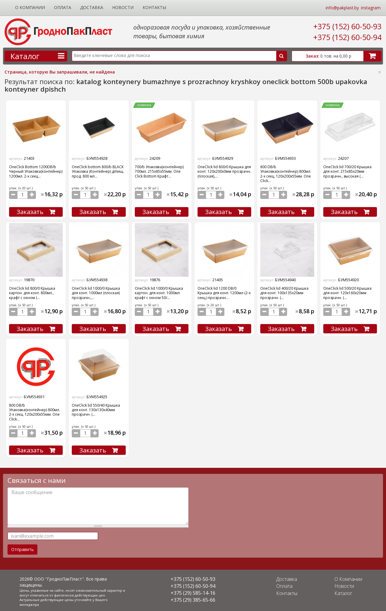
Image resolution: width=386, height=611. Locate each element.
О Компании (30, 7)
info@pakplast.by (342, 8)
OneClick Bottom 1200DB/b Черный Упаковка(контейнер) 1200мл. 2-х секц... (35, 171)
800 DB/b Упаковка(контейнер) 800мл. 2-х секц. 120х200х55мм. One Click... (285, 173)
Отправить (22, 547)
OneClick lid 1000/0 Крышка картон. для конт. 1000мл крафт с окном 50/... (159, 292)
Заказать (30, 211)
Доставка (91, 7)
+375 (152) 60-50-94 (347, 37)
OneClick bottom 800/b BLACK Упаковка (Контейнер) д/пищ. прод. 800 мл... (98, 171)
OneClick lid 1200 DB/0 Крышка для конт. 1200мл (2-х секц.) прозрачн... (224, 292)
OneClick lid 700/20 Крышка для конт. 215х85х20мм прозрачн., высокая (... (347, 171)
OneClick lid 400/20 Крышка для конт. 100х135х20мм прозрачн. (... (284, 292)
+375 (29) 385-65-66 (193, 598)
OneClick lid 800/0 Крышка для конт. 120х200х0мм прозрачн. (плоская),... (224, 171)
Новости (123, 7)
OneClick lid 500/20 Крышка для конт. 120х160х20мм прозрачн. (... (347, 292)
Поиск (281, 56)
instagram (371, 8)
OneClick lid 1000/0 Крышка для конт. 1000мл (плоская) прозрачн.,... (96, 292)
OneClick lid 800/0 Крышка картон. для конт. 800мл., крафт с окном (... (32, 292)
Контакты (154, 7)
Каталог (344, 591)
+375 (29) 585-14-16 (193, 591)
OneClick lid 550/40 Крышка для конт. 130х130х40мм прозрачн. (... (96, 409)
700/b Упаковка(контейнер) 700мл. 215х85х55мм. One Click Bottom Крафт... (159, 171)
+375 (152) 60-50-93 (347, 26)
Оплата (62, 7)
